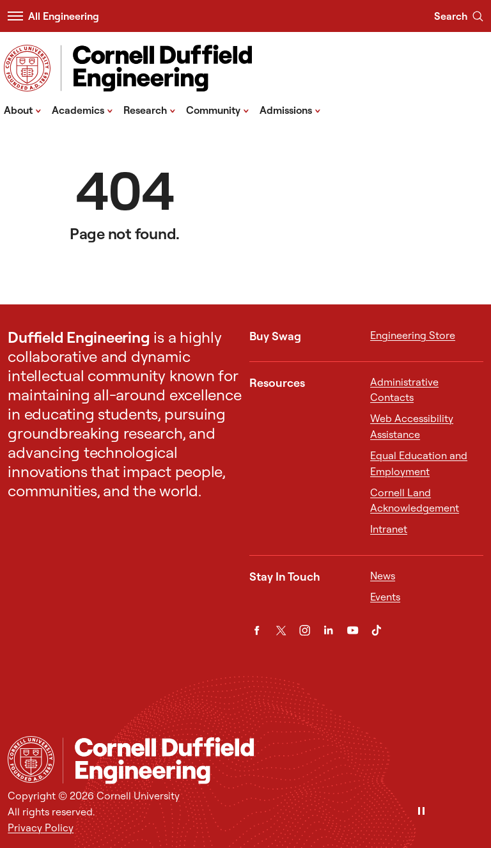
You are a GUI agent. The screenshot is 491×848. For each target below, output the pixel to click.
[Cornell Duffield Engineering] (273, 760)
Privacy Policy (41, 827)
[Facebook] (256, 630)
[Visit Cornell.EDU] (27, 68)
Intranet (388, 528)
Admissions (290, 109)
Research (149, 109)
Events (385, 596)
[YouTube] (352, 630)
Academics (82, 109)
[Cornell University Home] (31, 759)
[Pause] (421, 812)
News (382, 575)
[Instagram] (304, 630)
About (23, 109)
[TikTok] (376, 630)
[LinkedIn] (328, 630)
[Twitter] (281, 630)
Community (217, 109)
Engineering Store (412, 335)
